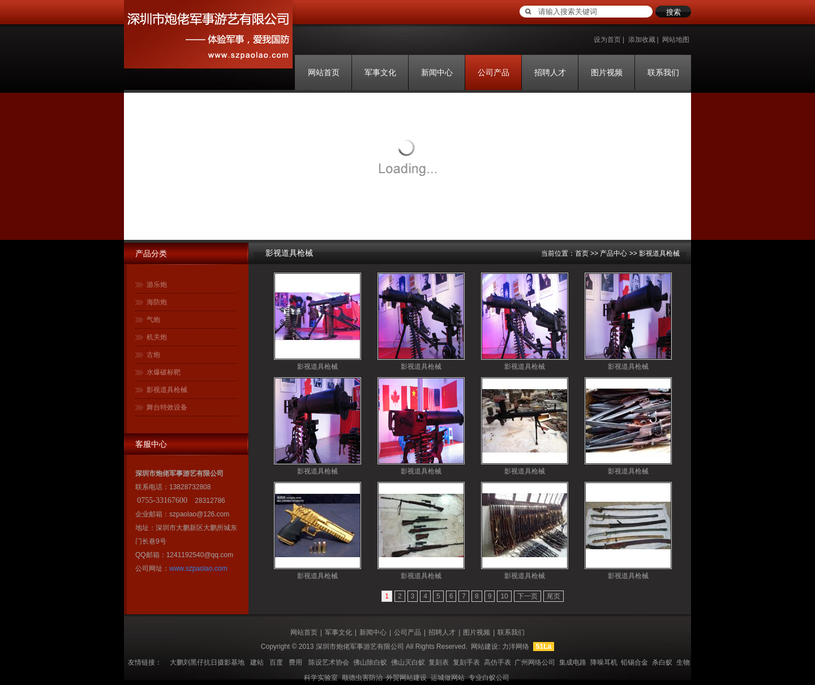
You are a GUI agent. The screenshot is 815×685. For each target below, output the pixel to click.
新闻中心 (437, 72)
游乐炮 (157, 284)
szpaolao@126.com (199, 514)
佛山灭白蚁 (408, 662)
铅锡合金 (634, 662)
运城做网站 (448, 678)
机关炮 (157, 337)
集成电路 (572, 662)
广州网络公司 (534, 662)
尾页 (553, 596)
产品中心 (613, 253)
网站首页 (324, 72)
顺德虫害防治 (362, 678)
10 (504, 596)
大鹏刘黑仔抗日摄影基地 (207, 662)
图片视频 (607, 72)
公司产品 (493, 72)
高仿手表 (497, 662)
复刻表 (438, 662)
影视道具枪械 (167, 390)
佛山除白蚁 (370, 662)
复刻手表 (466, 662)
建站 (257, 662)
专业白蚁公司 (489, 678)
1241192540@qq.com (199, 555)
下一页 (527, 596)
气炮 (153, 320)
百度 (276, 662)
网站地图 (675, 40)
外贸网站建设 (406, 678)
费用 (295, 662)
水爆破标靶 (164, 372)
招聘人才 (550, 72)
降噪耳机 (603, 662)
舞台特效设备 (167, 407)
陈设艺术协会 (328, 662)
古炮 (153, 355)
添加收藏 (641, 40)
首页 (582, 253)
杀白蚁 (662, 662)
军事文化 (380, 72)
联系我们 (663, 72)
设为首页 (607, 40)
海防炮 (157, 302)
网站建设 (484, 646)
